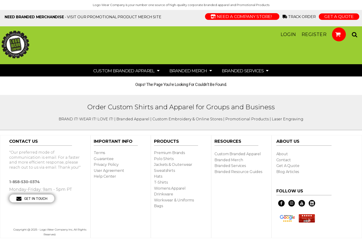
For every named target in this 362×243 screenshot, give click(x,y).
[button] (339, 34)
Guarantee (104, 159)
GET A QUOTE (339, 16)
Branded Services (230, 166)
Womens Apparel (170, 188)
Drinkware (163, 194)
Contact (283, 160)
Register (314, 34)
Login (288, 34)
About (282, 154)
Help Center (105, 176)
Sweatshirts (164, 170)
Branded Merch (228, 160)
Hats (158, 176)
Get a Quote (287, 166)
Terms (99, 153)
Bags (158, 206)
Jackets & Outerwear (173, 164)
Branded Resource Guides (238, 172)
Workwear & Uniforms (174, 200)
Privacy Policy (106, 164)
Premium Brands (169, 153)
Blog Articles (287, 172)
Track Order (300, 17)
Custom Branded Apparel (237, 154)
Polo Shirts (163, 159)
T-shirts (161, 182)
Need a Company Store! (242, 16)
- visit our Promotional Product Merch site (83, 17)
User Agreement (109, 170)
